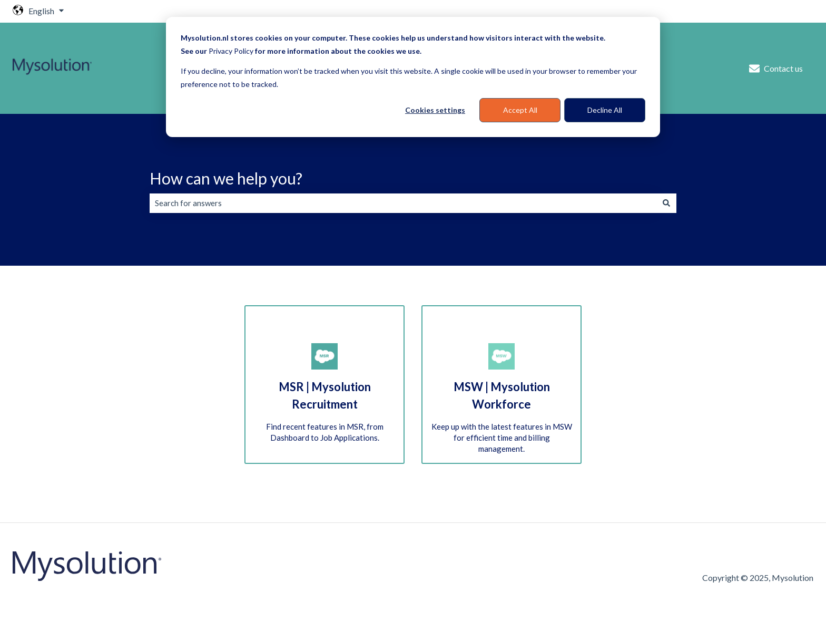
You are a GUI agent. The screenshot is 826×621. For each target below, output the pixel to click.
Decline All (604, 109)
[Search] (666, 203)
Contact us (776, 68)
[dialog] (413, 77)
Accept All (520, 109)
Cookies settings (435, 109)
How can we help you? (226, 178)
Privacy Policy (231, 50)
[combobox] (403, 203)
